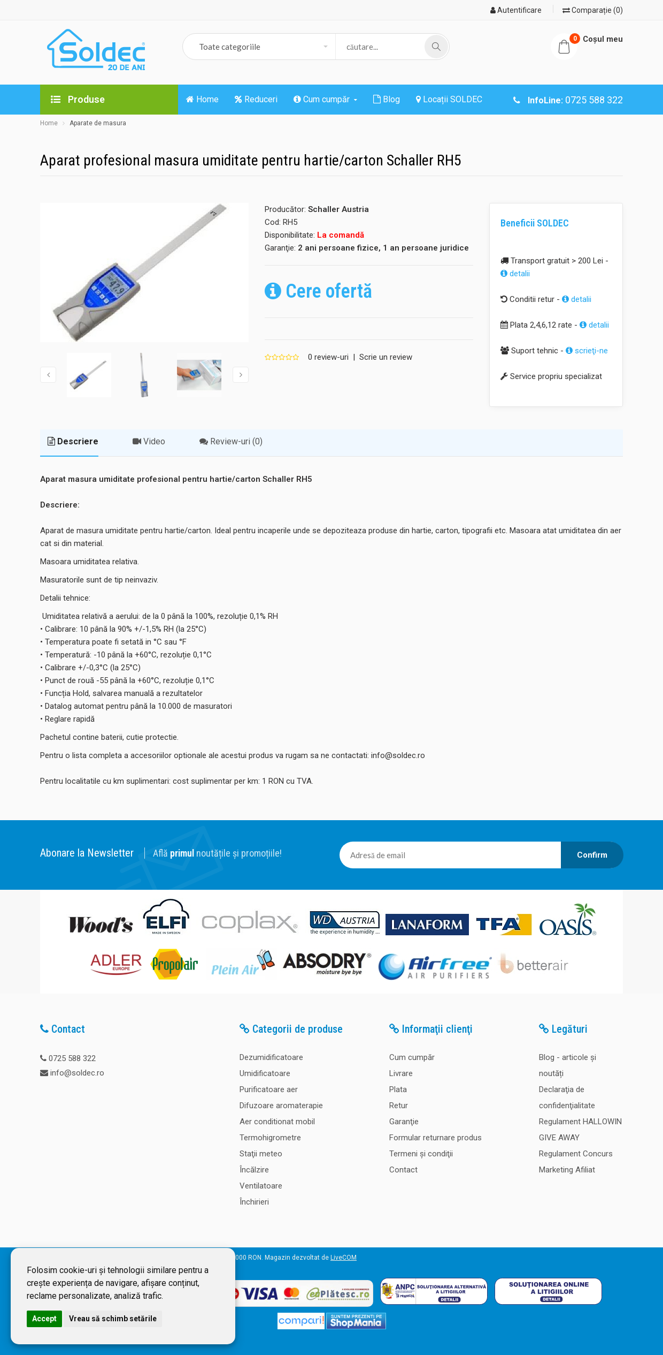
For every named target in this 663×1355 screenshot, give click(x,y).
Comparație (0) (592, 10)
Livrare (401, 1073)
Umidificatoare (265, 1073)
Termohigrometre (270, 1137)
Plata (398, 1089)
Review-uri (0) (231, 441)
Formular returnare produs (435, 1137)
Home (49, 123)
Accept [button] (44, 1318)
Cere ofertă (318, 291)
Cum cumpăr (412, 1057)
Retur (398, 1105)
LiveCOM (343, 1257)
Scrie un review (385, 357)
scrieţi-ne (587, 350)
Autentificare (516, 10)
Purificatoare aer (269, 1089)
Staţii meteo (261, 1154)
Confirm (592, 855)
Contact (403, 1170)
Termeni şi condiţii (421, 1154)
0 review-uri (328, 357)
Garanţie (404, 1121)
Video (149, 441)
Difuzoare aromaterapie (281, 1105)
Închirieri (254, 1202)
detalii (515, 273)
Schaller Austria (338, 209)
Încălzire (254, 1170)
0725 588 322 (72, 1058)
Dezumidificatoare (271, 1057)
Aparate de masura (98, 123)
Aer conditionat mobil (277, 1121)
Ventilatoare (261, 1186)
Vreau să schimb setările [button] (113, 1318)
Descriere (73, 441)
